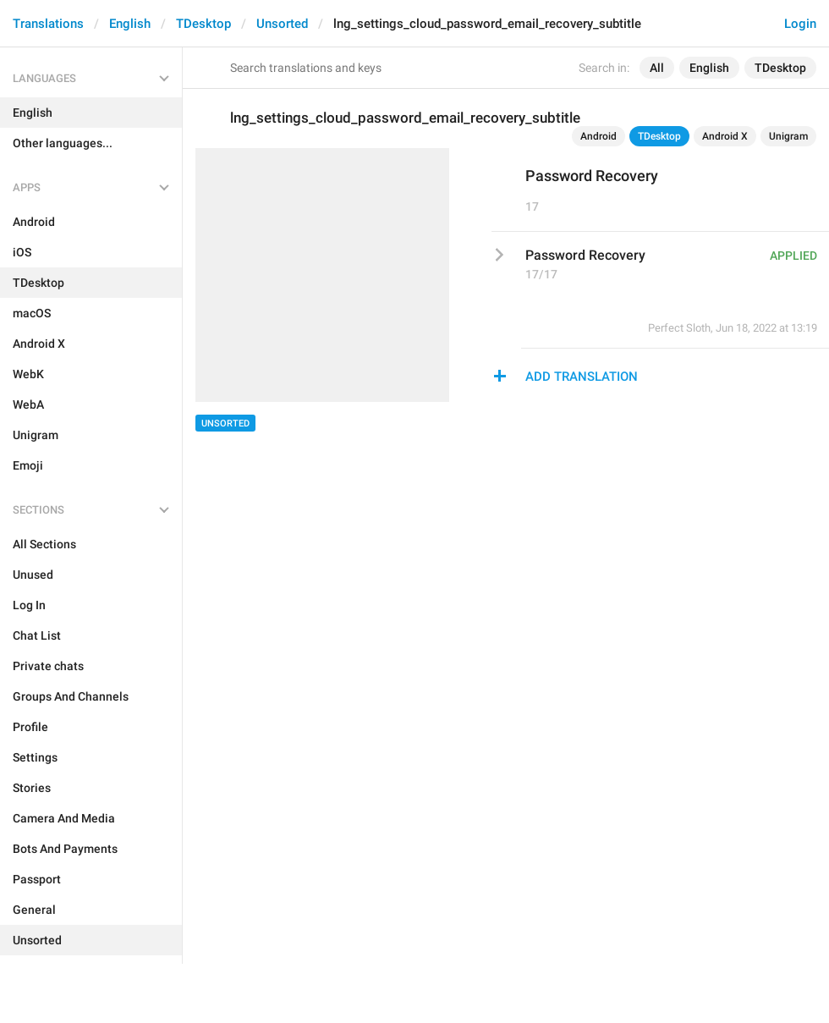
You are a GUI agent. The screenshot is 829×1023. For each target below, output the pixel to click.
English (130, 23)
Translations (48, 23)
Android (598, 136)
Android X (725, 136)
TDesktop (203, 23)
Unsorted (282, 23)
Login (800, 23)
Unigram (788, 136)
